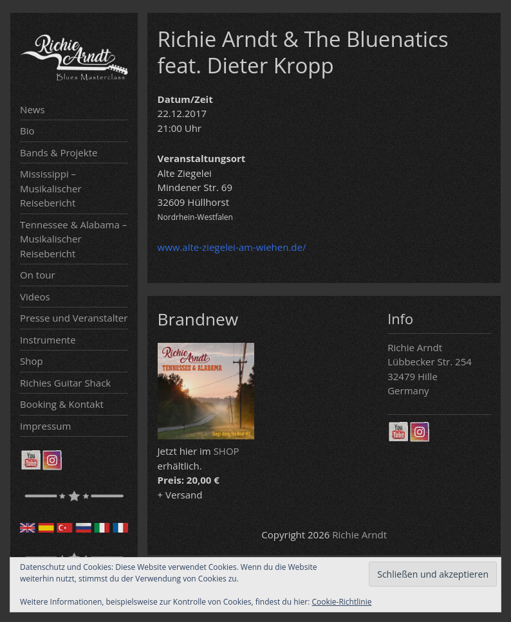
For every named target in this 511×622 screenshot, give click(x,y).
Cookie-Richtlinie (342, 601)
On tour (37, 274)
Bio (27, 130)
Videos (35, 296)
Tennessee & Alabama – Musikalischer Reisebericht (73, 239)
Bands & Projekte (58, 152)
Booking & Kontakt (62, 404)
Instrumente (48, 339)
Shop (31, 360)
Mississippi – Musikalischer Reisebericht (51, 188)
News (32, 109)
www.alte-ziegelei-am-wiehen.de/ (232, 247)
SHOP (226, 450)
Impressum (45, 425)
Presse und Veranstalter (73, 317)
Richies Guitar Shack (65, 382)
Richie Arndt (359, 534)
